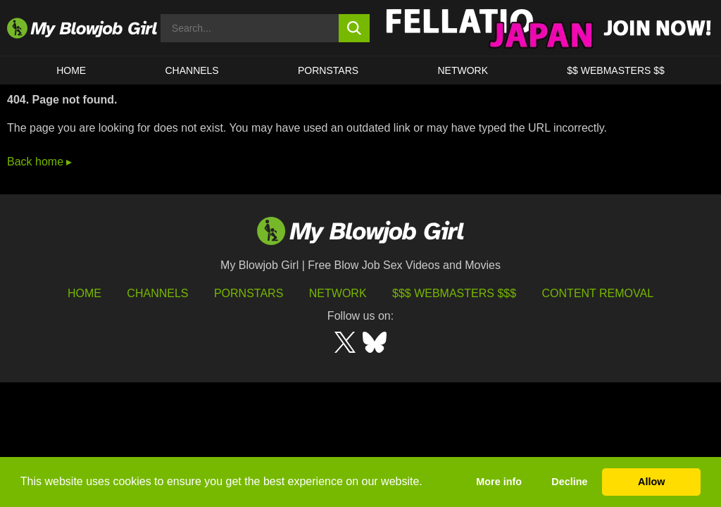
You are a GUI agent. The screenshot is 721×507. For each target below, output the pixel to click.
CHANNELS (191, 70)
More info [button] (499, 481)
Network (462, 70)
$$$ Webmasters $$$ (454, 293)
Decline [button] (569, 481)
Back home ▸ (39, 162)
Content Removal (598, 293)
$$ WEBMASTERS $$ (616, 70)
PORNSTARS (328, 70)
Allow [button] (651, 481)
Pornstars (248, 293)
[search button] (354, 28)
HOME (71, 70)
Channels (157, 293)
